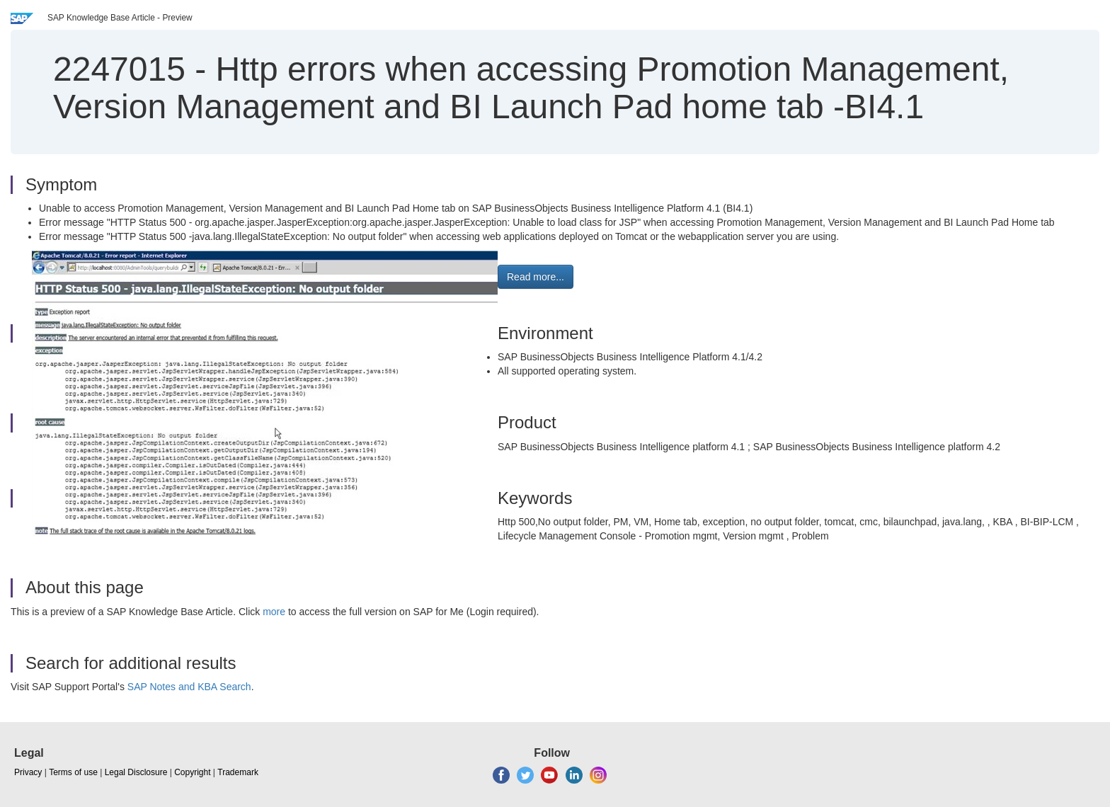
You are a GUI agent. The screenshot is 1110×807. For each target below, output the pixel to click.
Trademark (237, 772)
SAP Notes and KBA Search (189, 686)
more (274, 611)
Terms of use (73, 772)
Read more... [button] (535, 276)
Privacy (28, 772)
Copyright (192, 772)
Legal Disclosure (136, 772)
